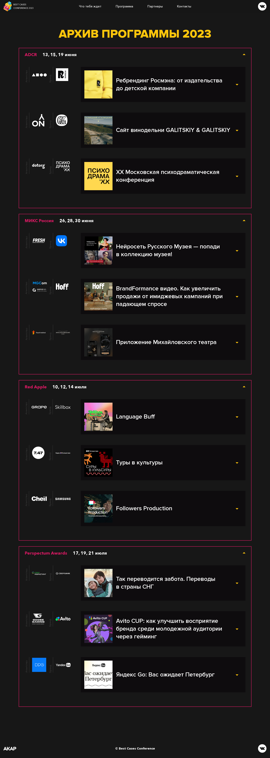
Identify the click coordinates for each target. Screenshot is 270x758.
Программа (124, 6)
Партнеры (155, 6)
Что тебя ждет (90, 6)
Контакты (184, 6)
